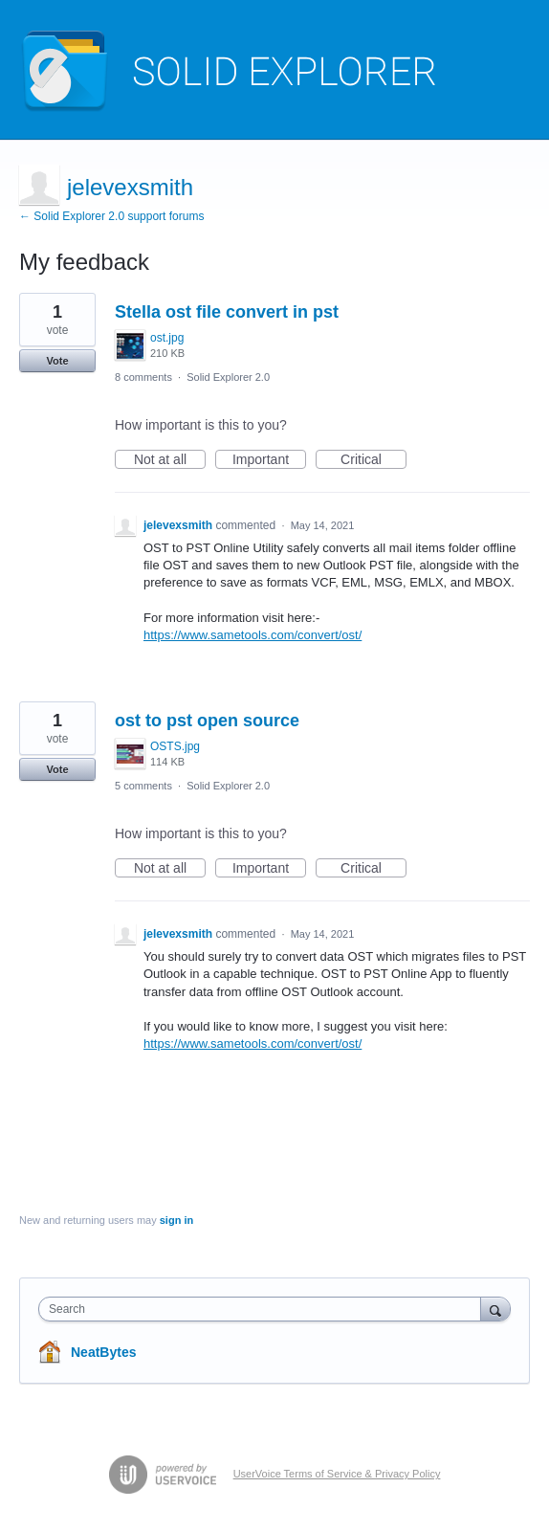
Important (269, 460)
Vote (57, 360)
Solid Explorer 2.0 (228, 377)
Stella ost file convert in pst (227, 312)
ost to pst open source (207, 720)
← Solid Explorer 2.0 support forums (111, 216)
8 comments (143, 377)
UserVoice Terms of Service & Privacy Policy (337, 1473)
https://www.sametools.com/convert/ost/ (252, 635)
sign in (176, 1220)
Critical (373, 460)
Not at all (170, 460)
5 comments (143, 785)
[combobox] (264, 1309)
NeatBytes (103, 1352)
